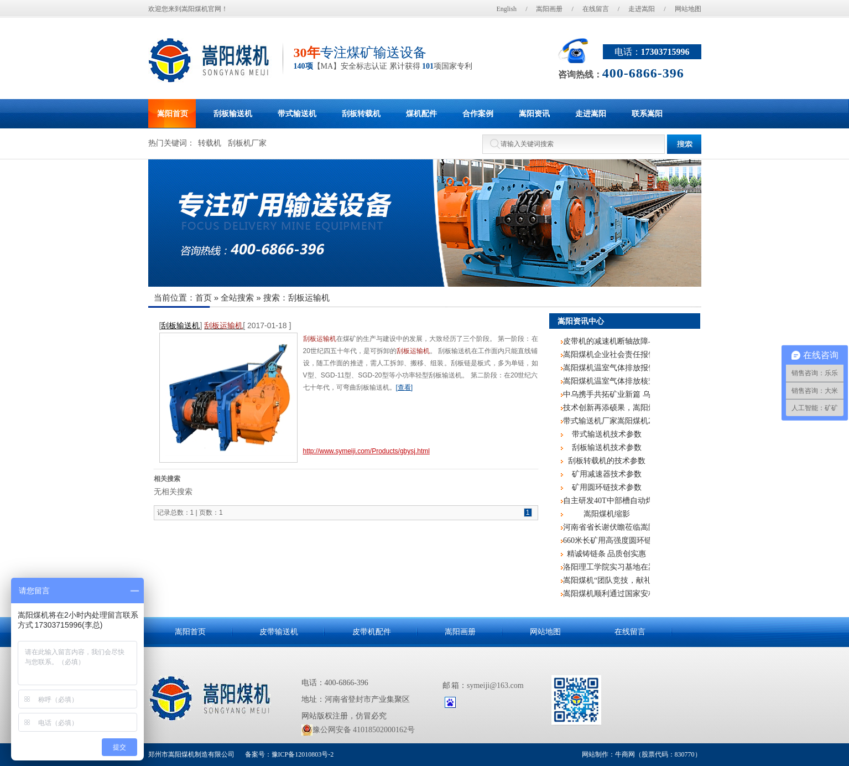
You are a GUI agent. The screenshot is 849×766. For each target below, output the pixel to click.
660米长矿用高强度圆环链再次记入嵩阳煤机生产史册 (606, 540)
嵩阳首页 (190, 632)
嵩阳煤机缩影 (607, 514)
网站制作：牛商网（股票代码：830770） (641, 754)
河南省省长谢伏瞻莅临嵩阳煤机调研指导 (606, 527)
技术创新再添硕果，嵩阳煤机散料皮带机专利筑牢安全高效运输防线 (606, 407)
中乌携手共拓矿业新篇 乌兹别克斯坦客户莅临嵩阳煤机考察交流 (606, 394)
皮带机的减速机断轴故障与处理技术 (606, 341)
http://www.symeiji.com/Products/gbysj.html (366, 451)
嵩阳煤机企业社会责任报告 (606, 354)
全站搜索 (237, 297)
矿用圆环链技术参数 (607, 487)
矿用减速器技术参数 (607, 474)
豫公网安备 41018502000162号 (358, 730)
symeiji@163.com (495, 685)
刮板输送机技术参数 (607, 447)
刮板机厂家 (247, 143)
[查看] (404, 387)
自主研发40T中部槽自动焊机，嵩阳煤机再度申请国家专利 (606, 500)
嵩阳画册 (549, 9)
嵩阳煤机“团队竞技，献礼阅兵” (606, 580)
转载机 (209, 143)
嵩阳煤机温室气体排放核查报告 (606, 381)
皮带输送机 (278, 632)
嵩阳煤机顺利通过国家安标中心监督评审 (606, 593)
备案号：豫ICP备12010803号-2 (288, 754)
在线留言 (595, 9)
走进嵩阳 (641, 9)
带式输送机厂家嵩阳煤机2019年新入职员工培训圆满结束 (606, 421)
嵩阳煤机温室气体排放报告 (606, 368)
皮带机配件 (371, 632)
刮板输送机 (180, 325)
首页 (203, 297)
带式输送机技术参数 (607, 434)
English (506, 9)
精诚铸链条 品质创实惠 (607, 554)
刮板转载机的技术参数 (606, 461)
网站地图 (688, 9)
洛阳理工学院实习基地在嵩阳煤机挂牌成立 (606, 567)
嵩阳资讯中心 (581, 321)
